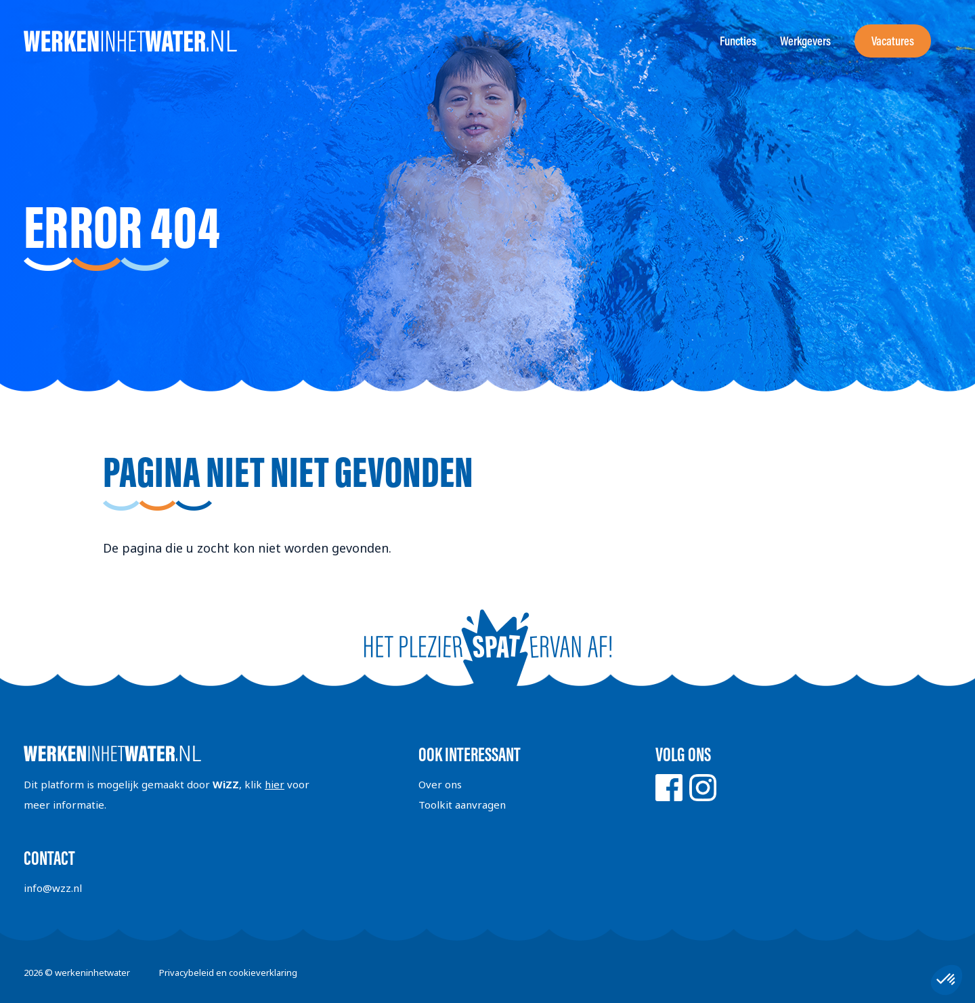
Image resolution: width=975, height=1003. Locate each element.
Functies (738, 41)
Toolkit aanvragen (462, 804)
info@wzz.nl (53, 888)
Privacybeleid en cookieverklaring (228, 972)
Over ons (440, 784)
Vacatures (892, 41)
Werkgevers (805, 41)
